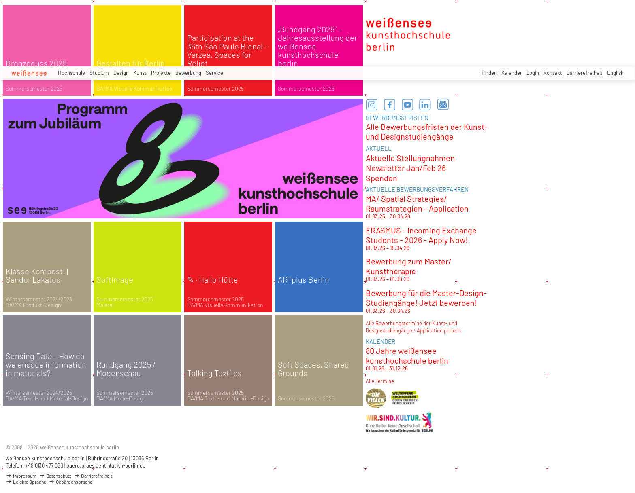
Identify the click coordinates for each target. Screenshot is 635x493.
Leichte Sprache (26, 482)
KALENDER (380, 341)
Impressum (21, 475)
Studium (99, 73)
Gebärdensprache (70, 482)
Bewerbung (188, 73)
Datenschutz (55, 475)
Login (532, 73)
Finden (489, 73)
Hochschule (71, 73)
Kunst (140, 73)
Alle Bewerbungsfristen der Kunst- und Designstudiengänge (427, 131)
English (615, 73)
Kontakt (552, 73)
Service (214, 73)
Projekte (161, 73)
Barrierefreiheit (585, 73)
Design (121, 73)
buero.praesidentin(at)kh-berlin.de (105, 465)
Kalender (511, 73)
